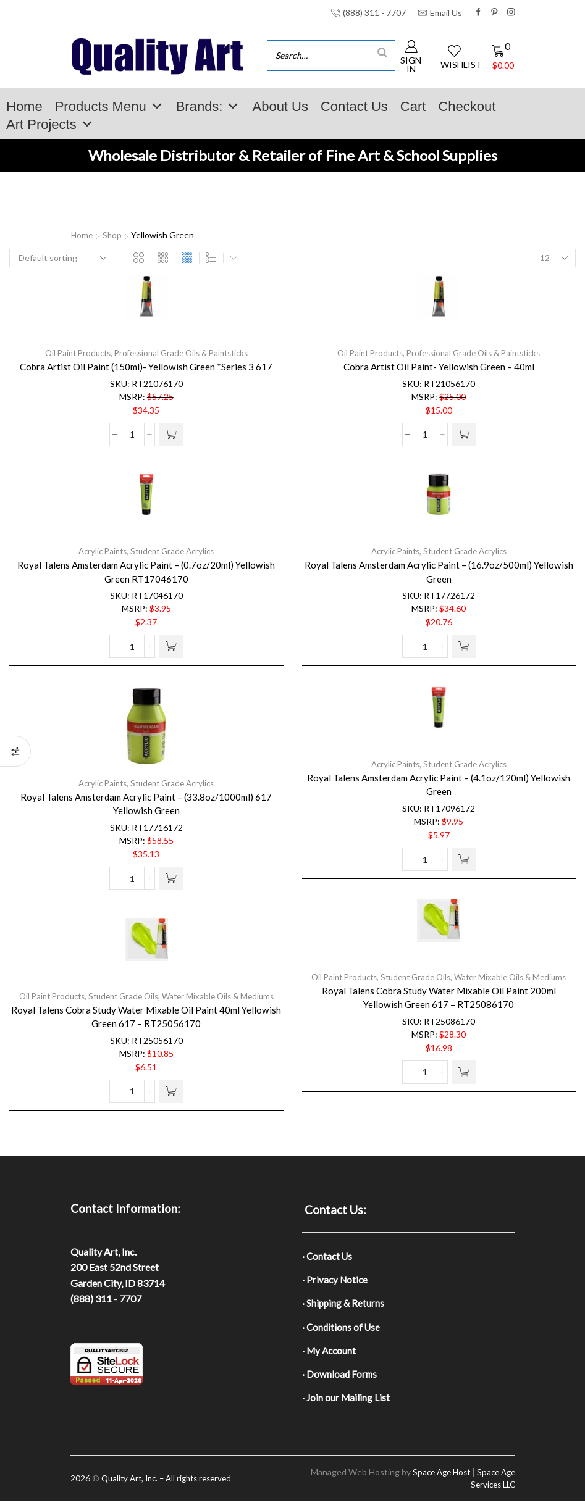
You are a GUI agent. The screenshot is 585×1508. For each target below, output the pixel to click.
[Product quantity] (132, 434)
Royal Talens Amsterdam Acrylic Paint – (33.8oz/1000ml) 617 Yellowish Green (146, 804)
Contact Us (354, 106)
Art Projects (50, 124)
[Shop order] (61, 258)
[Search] (382, 52)
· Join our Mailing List (346, 1403)
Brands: (208, 106)
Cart (413, 106)
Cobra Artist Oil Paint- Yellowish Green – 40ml (438, 366)
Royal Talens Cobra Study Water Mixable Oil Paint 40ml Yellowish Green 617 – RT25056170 (146, 1017)
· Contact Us (328, 1256)
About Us (280, 106)
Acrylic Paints (99, 551)
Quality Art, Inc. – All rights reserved (171, 1485)
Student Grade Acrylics (174, 551)
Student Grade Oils (415, 977)
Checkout (466, 106)
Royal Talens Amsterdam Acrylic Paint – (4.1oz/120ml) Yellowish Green (439, 785)
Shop (114, 235)
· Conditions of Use (342, 1330)
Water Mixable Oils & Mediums (515, 977)
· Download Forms (340, 1379)
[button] (171, 434)
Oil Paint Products (71, 353)
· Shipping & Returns (344, 1306)
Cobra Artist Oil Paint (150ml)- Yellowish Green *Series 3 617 (146, 366)
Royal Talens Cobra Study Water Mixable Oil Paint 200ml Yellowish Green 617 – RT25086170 (439, 998)
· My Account (330, 1354)
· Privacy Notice (336, 1281)
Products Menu (109, 106)
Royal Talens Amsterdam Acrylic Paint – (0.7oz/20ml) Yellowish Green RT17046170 (146, 572)
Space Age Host (436, 1478)
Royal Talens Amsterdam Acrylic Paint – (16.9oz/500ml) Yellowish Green (439, 572)
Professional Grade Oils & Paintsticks (183, 353)
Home (24, 106)
